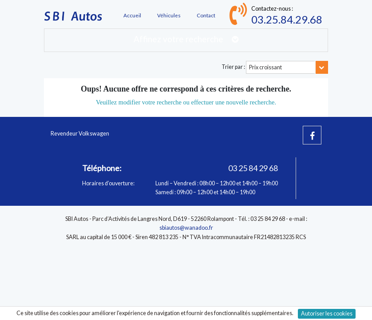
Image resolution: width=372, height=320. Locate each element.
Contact (206, 15)
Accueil (132, 15)
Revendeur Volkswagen (80, 133)
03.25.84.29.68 (286, 19)
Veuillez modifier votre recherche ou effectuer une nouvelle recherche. (186, 102)
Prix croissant (265, 67)
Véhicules (169, 15)
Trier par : (233, 67)
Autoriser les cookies (326, 313)
